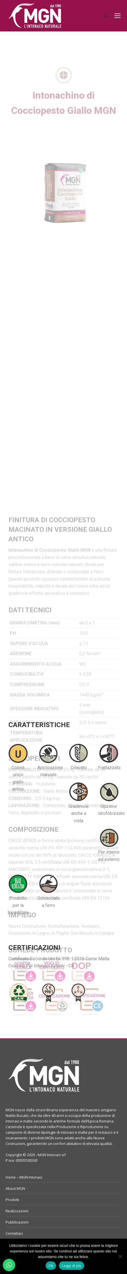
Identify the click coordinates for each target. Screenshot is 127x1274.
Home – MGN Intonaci (24, 1177)
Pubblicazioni (17, 1222)
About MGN (15, 1188)
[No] (120, 1256)
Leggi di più (71, 1266)
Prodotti (12, 1199)
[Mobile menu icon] (117, 16)
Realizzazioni (17, 1210)
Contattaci (14, 1233)
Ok (50, 1266)
